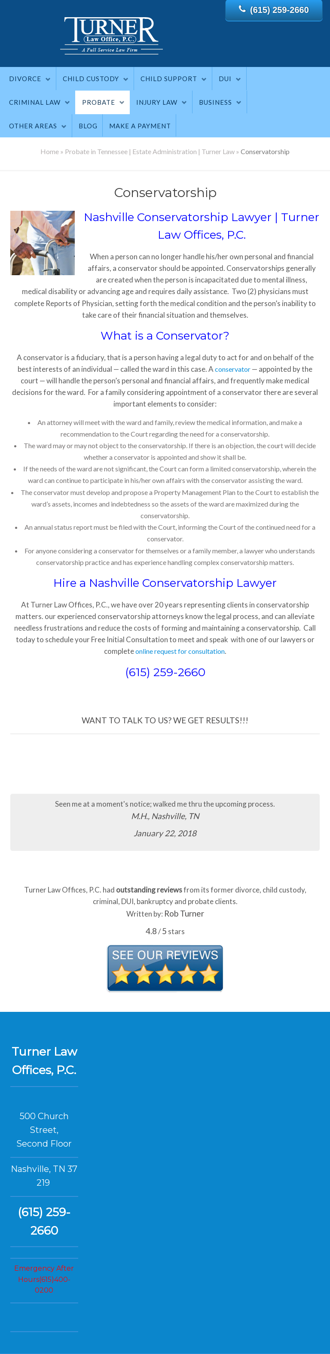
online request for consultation (180, 651)
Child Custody (91, 78)
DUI (225, 78)
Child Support (169, 78)
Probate (98, 102)
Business (215, 102)
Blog (88, 126)
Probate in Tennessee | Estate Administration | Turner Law (150, 151)
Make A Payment (140, 126)
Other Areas (33, 126)
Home (49, 151)
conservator (233, 369)
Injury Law (156, 102)
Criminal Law (35, 102)
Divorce (25, 78)
